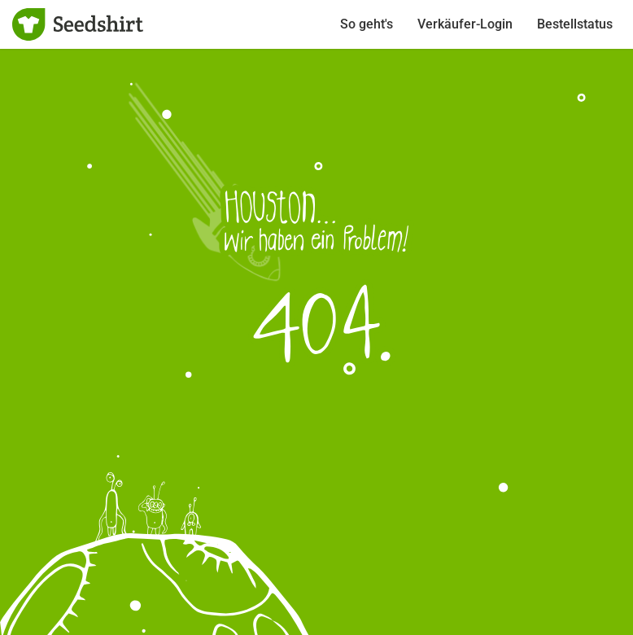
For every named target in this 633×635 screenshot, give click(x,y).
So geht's (366, 24)
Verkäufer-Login (465, 24)
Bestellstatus (575, 24)
